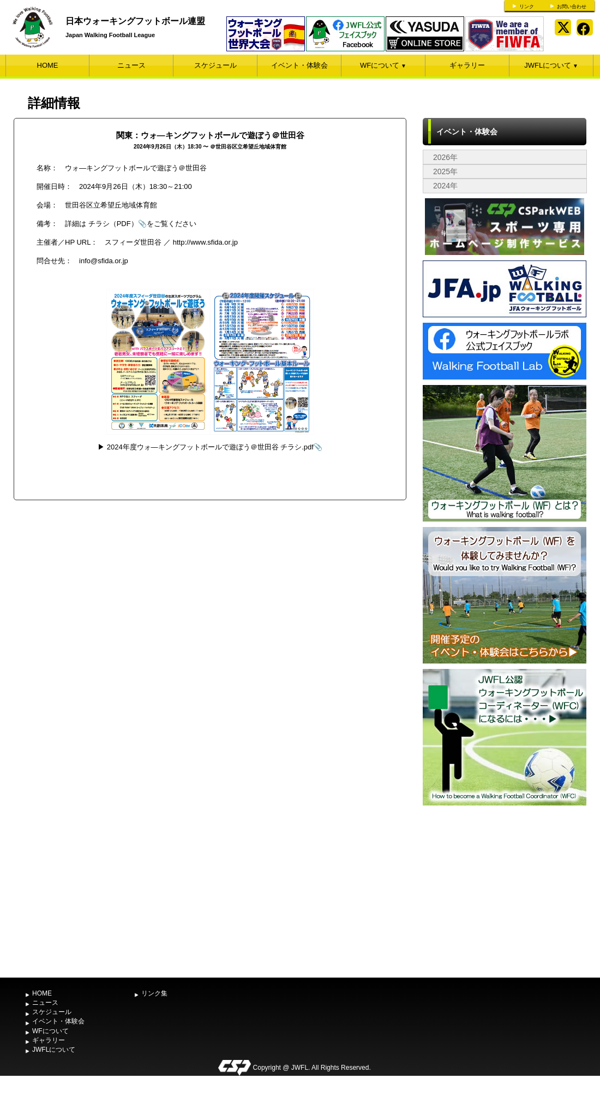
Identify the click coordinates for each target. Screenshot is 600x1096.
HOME (47, 65)
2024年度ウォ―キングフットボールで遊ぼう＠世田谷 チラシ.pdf (210, 447)
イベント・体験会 (299, 65)
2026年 (445, 157)
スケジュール (215, 65)
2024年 (445, 185)
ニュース (131, 65)
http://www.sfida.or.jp (205, 242)
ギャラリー (467, 65)
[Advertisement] (504, 890)
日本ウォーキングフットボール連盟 (135, 21)
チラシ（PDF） (113, 224)
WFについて (383, 65)
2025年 (445, 171)
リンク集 (154, 993)
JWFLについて (551, 65)
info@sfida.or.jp (103, 261)
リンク (526, 6)
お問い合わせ (571, 6)
